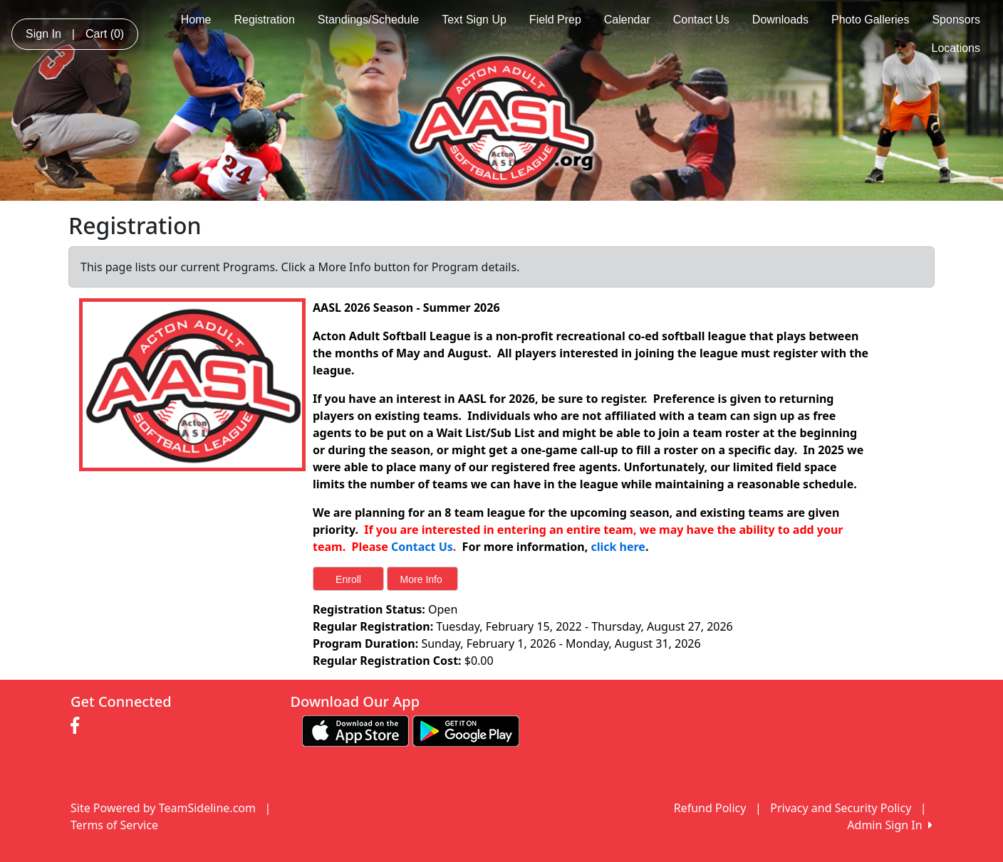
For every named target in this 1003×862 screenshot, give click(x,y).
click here (618, 546)
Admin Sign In (889, 825)
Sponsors (956, 20)
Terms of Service (114, 825)
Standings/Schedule (368, 20)
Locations (956, 48)
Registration (264, 20)
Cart (104, 34)
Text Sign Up (474, 20)
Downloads (780, 20)
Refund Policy (710, 808)
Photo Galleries (870, 20)
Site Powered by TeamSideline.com (163, 808)
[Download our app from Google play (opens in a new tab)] (465, 729)
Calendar (627, 20)
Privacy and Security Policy (840, 808)
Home (196, 20)
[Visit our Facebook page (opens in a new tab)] (78, 726)
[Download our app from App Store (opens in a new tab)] (355, 729)
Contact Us (701, 20)
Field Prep (555, 20)
